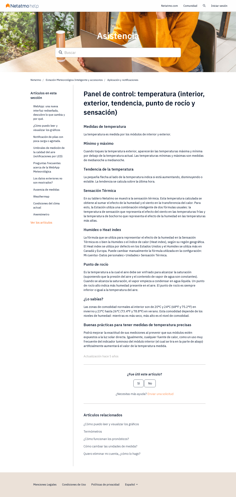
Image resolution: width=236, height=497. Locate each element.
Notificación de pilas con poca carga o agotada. (48, 139)
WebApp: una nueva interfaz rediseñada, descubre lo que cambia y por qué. (49, 112)
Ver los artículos (41, 222)
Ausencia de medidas (46, 189)
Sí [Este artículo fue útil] (138, 383)
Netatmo (35, 79)
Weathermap (41, 196)
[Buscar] (118, 52)
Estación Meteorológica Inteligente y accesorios (74, 79)
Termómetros (93, 431)
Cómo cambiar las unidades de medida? (110, 446)
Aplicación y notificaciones (122, 79)
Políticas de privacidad (105, 484)
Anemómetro (41, 214)
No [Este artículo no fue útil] (150, 383)
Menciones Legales (45, 484)
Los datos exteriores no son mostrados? (47, 180)
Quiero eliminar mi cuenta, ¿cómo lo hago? (112, 454)
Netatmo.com (169, 6)
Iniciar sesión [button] (219, 6)
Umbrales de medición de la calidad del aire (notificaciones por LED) (49, 152)
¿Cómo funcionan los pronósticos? (106, 439)
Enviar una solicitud (161, 394)
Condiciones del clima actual (46, 205)
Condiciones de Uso (74, 484)
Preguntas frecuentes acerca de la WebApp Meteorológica (47, 167)
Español (131, 484)
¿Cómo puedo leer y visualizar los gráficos (111, 424)
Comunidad (190, 6)
